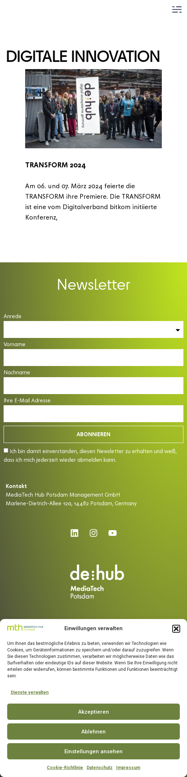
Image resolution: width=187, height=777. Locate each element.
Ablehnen (93, 731)
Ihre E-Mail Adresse (27, 401)
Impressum (128, 767)
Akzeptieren (93, 712)
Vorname (15, 345)
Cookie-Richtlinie (65, 767)
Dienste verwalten (30, 692)
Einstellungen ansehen (93, 751)
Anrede (13, 316)
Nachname (17, 373)
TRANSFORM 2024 (55, 164)
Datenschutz (100, 767)
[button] (176, 628)
